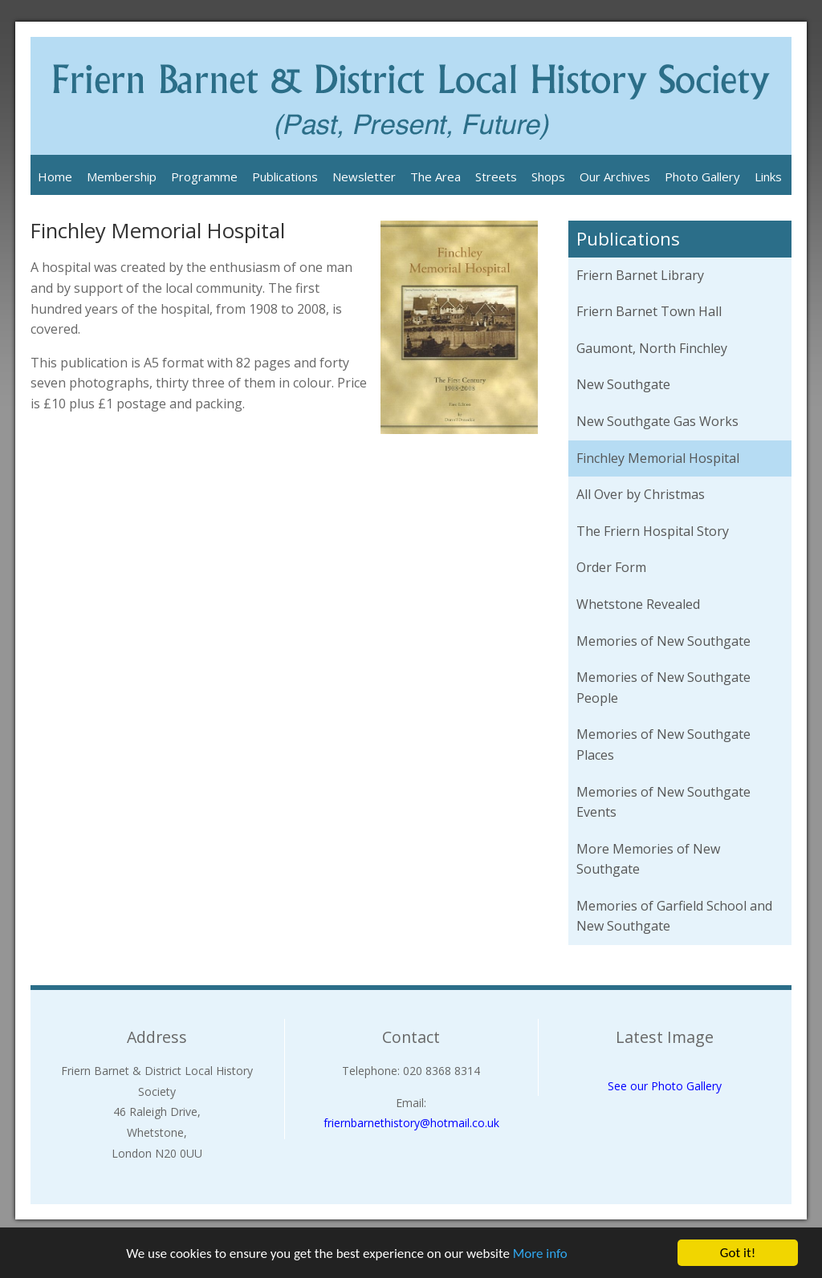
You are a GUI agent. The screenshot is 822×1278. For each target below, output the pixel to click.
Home (55, 176)
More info (540, 1253)
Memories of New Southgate (663, 641)
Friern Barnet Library (640, 275)
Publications (285, 176)
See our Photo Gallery (665, 1085)
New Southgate (623, 384)
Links (768, 176)
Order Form (611, 567)
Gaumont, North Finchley (651, 348)
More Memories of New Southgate (648, 859)
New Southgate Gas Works (657, 421)
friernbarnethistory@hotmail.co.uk (411, 1122)
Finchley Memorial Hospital (657, 458)
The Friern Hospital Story (652, 531)
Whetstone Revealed (638, 604)
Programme (204, 176)
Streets (496, 176)
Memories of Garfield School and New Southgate (674, 916)
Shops (548, 176)
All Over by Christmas (640, 494)
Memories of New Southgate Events (663, 802)
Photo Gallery (702, 176)
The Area (435, 176)
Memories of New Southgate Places (663, 744)
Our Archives (615, 176)
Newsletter (364, 176)
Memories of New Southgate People (663, 687)
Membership (122, 176)
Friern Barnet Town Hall (649, 311)
